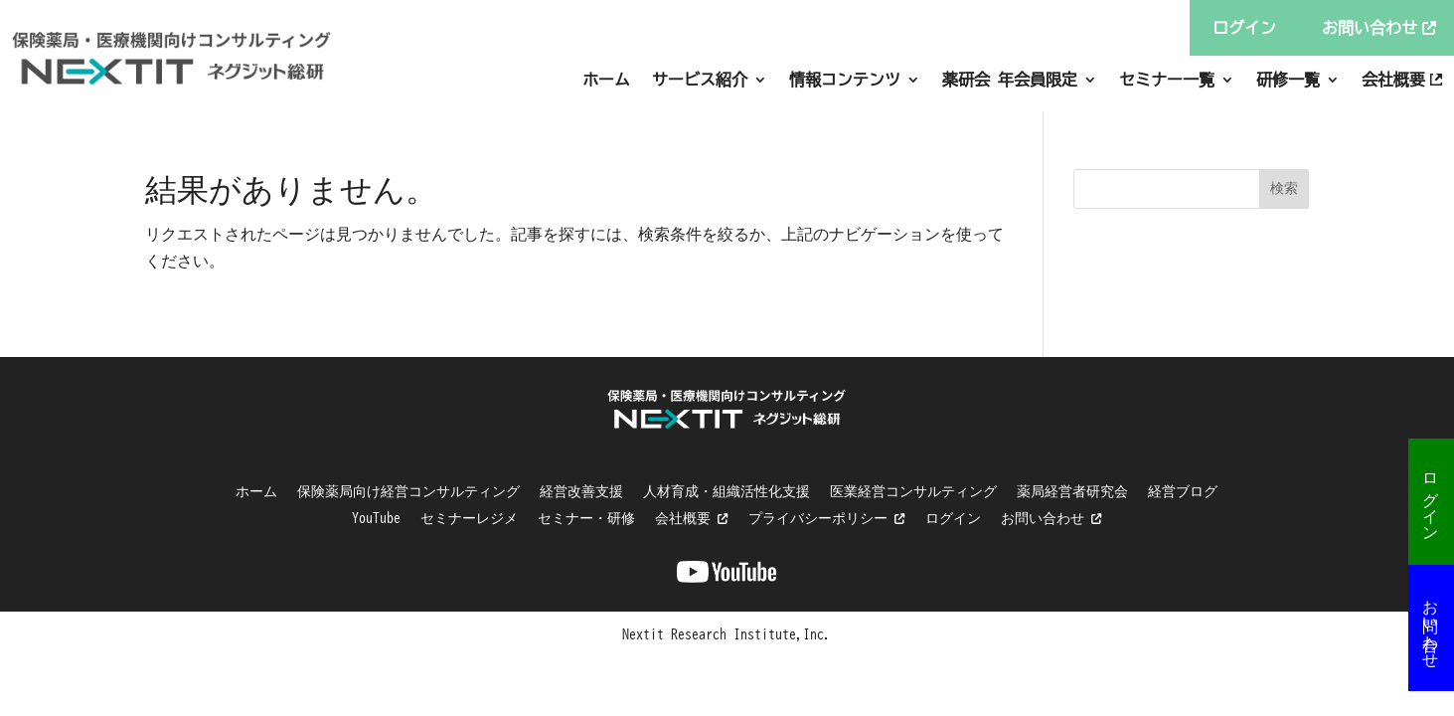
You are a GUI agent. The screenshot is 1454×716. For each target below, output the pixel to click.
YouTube (376, 518)
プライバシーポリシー (826, 518)
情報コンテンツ (844, 80)
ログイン (1431, 498)
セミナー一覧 (1166, 80)
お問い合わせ (1431, 624)
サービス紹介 (699, 80)
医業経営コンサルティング (913, 491)
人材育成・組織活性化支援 (726, 491)
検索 (1284, 188)
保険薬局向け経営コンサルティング (408, 491)
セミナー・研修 (586, 518)
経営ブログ (1182, 491)
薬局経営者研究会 (1072, 491)
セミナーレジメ (469, 518)
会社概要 (1393, 80)
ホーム (606, 80)
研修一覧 (1288, 80)
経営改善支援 (581, 491)
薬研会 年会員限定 (1009, 80)
